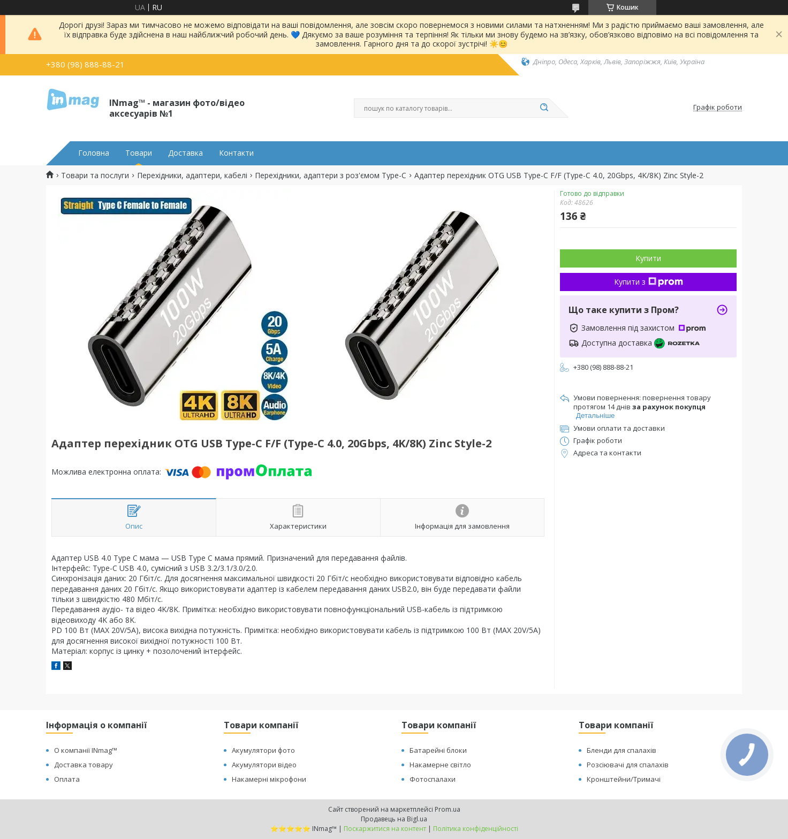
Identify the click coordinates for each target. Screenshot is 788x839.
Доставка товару (83, 764)
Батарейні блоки (438, 750)
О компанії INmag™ (85, 750)
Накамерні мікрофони (269, 779)
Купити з (648, 282)
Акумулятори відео (264, 764)
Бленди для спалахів (621, 750)
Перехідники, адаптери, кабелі (192, 175)
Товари (138, 153)
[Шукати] (544, 108)
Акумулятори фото (263, 750)
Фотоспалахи (433, 779)
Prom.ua (447, 809)
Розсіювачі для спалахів (628, 764)
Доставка (185, 153)
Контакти (236, 153)
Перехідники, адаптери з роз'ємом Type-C (330, 175)
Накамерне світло (440, 764)
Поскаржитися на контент (385, 828)
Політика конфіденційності (475, 828)
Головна (93, 153)
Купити (648, 258)
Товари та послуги (95, 175)
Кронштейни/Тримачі (624, 779)
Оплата (67, 779)
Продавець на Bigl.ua (394, 818)
